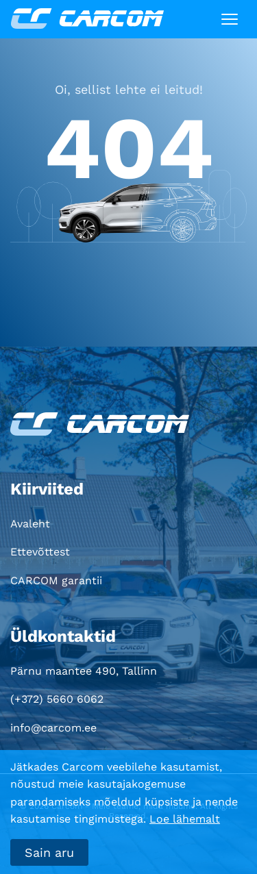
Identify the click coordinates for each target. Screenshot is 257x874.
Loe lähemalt (184, 818)
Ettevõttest (40, 551)
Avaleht (30, 523)
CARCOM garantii (56, 580)
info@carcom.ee (53, 727)
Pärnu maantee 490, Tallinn (83, 670)
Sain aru (49, 852)
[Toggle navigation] (229, 19)
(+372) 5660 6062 (56, 699)
